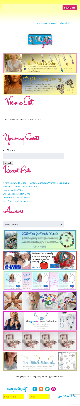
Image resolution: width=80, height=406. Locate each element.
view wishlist (65, 23)
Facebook (34, 389)
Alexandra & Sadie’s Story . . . (17, 197)
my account (42, 23)
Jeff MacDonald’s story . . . (17, 201)
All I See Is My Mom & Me (16, 193)
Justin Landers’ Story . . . (15, 190)
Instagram (41, 389)
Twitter (47, 389)
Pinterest (53, 389)
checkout (53, 23)
